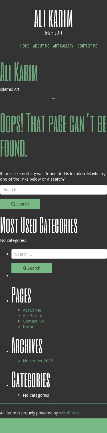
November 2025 (38, 360)
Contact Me (87, 46)
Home (24, 46)
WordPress (69, 413)
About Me (41, 46)
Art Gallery (63, 46)
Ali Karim (53, 18)
